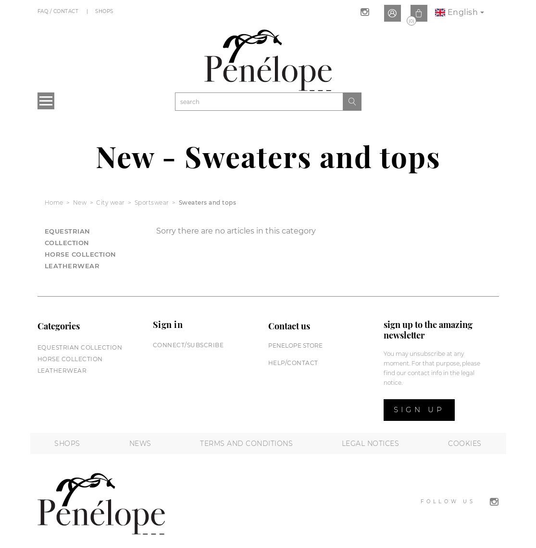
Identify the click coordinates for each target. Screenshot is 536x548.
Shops (105, 11)
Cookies (465, 443)
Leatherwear (72, 266)
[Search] (259, 101)
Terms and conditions (246, 443)
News (140, 443)
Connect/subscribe (188, 345)
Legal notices (370, 443)
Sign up (419, 409)
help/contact (293, 362)
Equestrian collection (80, 347)
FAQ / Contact (58, 11)
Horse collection (80, 254)
